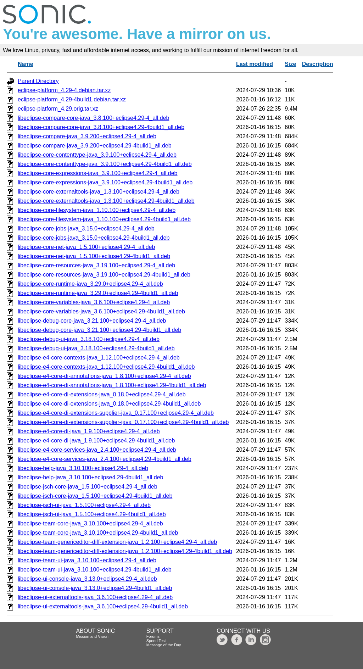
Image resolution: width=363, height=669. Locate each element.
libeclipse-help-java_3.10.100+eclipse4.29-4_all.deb (83, 468)
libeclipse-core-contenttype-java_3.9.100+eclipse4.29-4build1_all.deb (105, 164)
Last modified (254, 64)
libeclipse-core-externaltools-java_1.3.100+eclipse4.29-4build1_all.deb (106, 201)
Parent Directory (38, 81)
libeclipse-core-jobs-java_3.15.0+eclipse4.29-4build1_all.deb (93, 238)
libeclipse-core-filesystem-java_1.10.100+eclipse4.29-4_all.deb (96, 210)
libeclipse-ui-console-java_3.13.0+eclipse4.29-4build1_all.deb (95, 588)
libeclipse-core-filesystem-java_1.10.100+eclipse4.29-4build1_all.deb (104, 219)
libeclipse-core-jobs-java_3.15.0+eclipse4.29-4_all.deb (86, 228)
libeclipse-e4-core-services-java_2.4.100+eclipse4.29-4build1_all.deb (104, 459)
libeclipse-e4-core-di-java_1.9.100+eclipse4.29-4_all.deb (89, 431)
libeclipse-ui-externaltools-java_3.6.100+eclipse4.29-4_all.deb (95, 597)
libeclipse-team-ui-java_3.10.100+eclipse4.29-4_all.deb (87, 560)
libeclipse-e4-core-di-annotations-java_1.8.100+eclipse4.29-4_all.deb (104, 376)
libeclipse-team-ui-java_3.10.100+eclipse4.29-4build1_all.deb (95, 570)
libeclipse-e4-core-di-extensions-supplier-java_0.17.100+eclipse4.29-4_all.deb (116, 413)
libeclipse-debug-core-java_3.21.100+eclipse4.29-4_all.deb (92, 321)
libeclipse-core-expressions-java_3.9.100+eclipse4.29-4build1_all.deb (105, 182)
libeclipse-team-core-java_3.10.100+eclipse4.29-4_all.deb (90, 523)
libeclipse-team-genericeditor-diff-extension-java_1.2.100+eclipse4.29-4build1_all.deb (125, 551)
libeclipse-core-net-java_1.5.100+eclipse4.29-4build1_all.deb (94, 256)
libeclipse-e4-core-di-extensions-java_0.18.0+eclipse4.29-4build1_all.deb (109, 404)
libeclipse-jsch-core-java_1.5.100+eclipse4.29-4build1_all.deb (95, 496)
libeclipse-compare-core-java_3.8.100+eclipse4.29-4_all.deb (93, 118)
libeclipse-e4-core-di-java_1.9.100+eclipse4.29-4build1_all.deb (96, 440)
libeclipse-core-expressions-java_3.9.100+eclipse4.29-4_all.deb (98, 173)
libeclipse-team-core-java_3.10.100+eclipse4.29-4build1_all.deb (98, 533)
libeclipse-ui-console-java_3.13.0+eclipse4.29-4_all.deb (87, 579)
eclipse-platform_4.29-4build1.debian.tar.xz (72, 99)
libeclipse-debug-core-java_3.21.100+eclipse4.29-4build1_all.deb (99, 330)
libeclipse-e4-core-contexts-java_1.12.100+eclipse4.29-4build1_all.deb (106, 367)
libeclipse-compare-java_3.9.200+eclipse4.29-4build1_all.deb (95, 146)
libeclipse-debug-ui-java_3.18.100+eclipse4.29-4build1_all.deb (96, 348)
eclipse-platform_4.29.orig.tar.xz (58, 109)
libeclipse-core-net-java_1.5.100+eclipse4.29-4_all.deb (86, 247)
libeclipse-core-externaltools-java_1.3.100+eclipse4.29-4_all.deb (98, 192)
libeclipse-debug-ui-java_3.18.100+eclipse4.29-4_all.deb (89, 339)
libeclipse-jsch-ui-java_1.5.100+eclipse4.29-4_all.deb (84, 505)
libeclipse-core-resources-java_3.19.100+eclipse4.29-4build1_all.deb (104, 275)
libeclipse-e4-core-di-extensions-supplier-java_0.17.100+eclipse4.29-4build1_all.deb (123, 422)
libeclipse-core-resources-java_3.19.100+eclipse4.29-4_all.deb (96, 265)
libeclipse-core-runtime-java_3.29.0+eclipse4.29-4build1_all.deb (98, 293)
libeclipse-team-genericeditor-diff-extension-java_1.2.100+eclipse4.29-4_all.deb (117, 542)
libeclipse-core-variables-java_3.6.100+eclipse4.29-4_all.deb (94, 302)
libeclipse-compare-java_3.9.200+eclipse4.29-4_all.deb (87, 136)
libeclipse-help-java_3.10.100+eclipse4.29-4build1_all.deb (90, 477)
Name (25, 64)
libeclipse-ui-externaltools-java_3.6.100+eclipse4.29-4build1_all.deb (103, 606)
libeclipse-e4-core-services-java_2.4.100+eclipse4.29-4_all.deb (97, 450)
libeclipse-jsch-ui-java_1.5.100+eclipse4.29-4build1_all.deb (92, 514)
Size (290, 64)
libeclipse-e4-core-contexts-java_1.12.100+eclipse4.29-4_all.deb (99, 358)
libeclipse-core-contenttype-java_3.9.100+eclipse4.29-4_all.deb (97, 155)
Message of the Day (163, 645)
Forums (153, 636)
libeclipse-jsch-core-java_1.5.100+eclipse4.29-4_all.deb (87, 487)
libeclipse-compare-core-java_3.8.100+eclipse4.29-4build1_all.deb (101, 127)
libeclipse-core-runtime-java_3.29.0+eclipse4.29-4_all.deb (90, 284)
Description (317, 64)
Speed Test (156, 641)
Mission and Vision (92, 636)
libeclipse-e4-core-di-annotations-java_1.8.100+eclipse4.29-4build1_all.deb (112, 385)
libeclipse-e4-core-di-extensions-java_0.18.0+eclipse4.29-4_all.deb (102, 394)
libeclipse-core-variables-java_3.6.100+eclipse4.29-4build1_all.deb (101, 311)
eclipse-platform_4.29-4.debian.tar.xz (64, 90)
